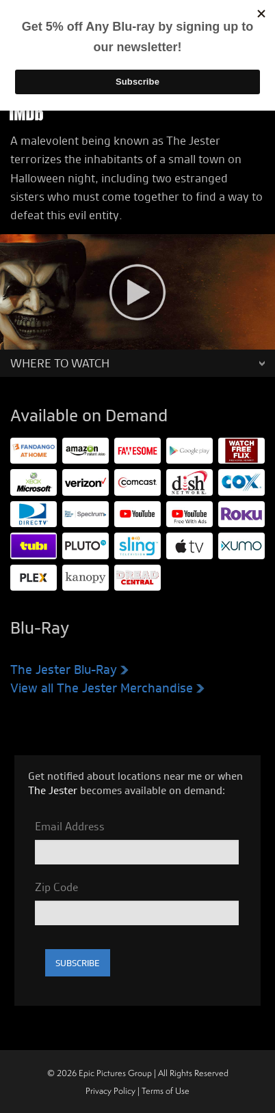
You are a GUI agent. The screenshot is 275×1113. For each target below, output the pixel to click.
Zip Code (56, 886)
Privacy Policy (110, 1091)
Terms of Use (165, 1091)
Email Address (70, 826)
